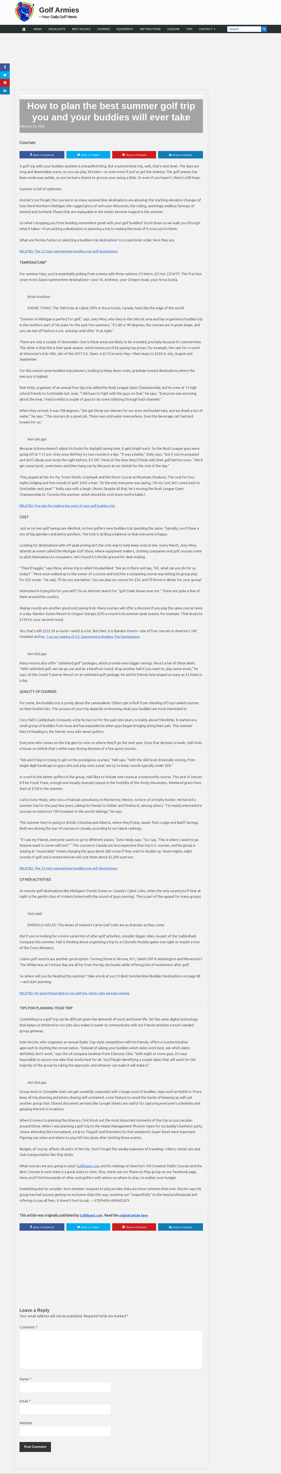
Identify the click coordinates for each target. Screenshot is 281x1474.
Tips (189, 29)
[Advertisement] (140, 61)
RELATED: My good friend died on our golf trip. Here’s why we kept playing (78, 993)
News (38, 29)
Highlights (56, 29)
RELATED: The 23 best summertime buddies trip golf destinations (71, 868)
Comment (28, 1328)
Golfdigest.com (92, 1216)
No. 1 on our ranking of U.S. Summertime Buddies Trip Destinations (92, 637)
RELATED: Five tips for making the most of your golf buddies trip (70, 506)
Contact (206, 29)
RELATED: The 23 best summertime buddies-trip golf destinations (71, 251)
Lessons (173, 29)
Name (25, 1380)
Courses (103, 29)
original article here (135, 1216)
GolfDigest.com (89, 1166)
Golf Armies (65, 9)
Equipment (124, 29)
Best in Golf (81, 29)
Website (26, 1423)
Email (25, 1402)
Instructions (150, 29)
